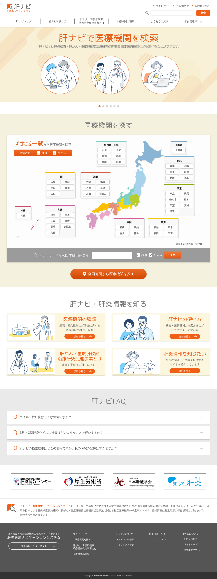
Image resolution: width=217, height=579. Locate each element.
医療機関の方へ (202, 5)
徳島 (136, 233)
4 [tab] (110, 105)
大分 (53, 232)
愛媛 (122, 227)
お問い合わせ (182, 5)
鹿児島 (67, 226)
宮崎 (67, 220)
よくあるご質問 (159, 21)
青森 (172, 166)
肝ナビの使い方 (58, 21)
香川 (122, 233)
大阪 (88, 181)
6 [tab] (118, 105)
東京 (172, 193)
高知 (136, 227)
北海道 (178, 150)
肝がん (159, 255)
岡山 (53, 187)
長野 (118, 150)
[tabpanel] (108, 64)
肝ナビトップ (23, 21)
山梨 (118, 162)
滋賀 (102, 181)
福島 (186, 177)
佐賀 (53, 220)
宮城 (186, 166)
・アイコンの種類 (125, 539)
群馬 (186, 193)
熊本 (67, 214)
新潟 (104, 156)
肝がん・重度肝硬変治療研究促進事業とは (91, 21)
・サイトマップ (189, 544)
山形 (186, 171)
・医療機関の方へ (191, 550)
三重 (170, 233)
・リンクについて (158, 539)
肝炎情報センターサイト (34, 546)
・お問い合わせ (189, 539)
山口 (53, 193)
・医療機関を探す (82, 539)
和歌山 (102, 193)
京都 (88, 193)
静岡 (156, 233)
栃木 (186, 199)
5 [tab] (114, 105)
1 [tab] (99, 105)
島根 (67, 187)
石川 (104, 150)
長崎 (53, 226)
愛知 (156, 227)
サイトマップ (162, 5)
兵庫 (88, 187)
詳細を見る (80, 336)
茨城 (186, 205)
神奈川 (172, 199)
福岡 (53, 214)
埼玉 (172, 211)
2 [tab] (103, 105)
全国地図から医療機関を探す (111, 274)
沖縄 (23, 215)
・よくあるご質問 (125, 545)
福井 (118, 156)
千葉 (172, 205)
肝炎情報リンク (193, 21)
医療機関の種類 (125, 21)
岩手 (172, 171)
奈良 (102, 187)
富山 (104, 162)
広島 (53, 181)
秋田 (172, 177)
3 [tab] (106, 105)
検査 (144, 255)
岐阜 (170, 227)
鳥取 (67, 181)
